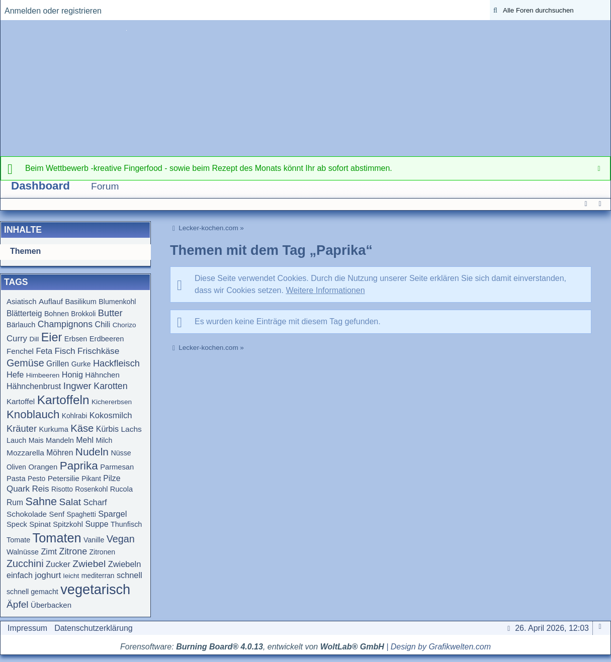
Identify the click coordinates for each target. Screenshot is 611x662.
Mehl (85, 440)
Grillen (57, 363)
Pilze (111, 478)
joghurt (48, 575)
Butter (110, 313)
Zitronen (103, 552)
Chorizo (124, 325)
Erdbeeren (107, 339)
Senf (57, 514)
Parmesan (117, 467)
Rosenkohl (91, 489)
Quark (18, 489)
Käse (82, 428)
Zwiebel (89, 563)
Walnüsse (23, 552)
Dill (34, 339)
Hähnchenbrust (34, 386)
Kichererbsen (112, 402)
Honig (72, 374)
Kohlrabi (74, 416)
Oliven (16, 467)
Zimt (49, 551)
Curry (17, 338)
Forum (105, 186)
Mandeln (60, 440)
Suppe (96, 524)
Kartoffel (21, 401)
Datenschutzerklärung (93, 628)
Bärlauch (21, 325)
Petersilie (63, 478)
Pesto (36, 479)
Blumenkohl (117, 302)
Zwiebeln (124, 564)
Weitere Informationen (325, 290)
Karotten (111, 386)
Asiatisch (21, 302)
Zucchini (25, 563)
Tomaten (57, 538)
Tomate (18, 540)
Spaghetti (81, 514)
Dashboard (40, 185)
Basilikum (81, 302)
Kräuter (22, 428)
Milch (104, 440)
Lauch (16, 440)
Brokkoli (83, 314)
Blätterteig (24, 313)
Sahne (41, 501)
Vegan (121, 538)
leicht (71, 576)
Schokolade (27, 514)
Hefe (15, 374)
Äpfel (18, 604)
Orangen (42, 467)
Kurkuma (53, 429)
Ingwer (77, 386)
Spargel (112, 514)
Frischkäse (98, 351)
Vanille (93, 540)
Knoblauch (33, 414)
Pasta (16, 479)
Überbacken (51, 605)
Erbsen (76, 339)
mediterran (98, 576)
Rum (15, 502)
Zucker (58, 564)
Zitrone (73, 551)
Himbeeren (43, 375)
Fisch (64, 351)
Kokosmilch (111, 415)
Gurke (81, 364)
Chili (103, 324)
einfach (20, 575)
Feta (44, 350)
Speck (17, 524)
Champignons (65, 324)
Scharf (95, 502)
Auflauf (51, 301)
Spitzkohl (68, 524)
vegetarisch (95, 589)
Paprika (79, 465)
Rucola (121, 489)
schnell (129, 575)
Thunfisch (126, 524)
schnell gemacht (32, 592)
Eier (51, 337)
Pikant (91, 479)
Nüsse (121, 453)
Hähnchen (102, 374)
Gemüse (25, 362)
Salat (70, 502)
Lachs (131, 429)
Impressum (27, 628)
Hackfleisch (116, 363)
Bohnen (56, 314)
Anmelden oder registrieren (53, 11)
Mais (36, 440)
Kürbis (107, 429)
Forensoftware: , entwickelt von (252, 646)
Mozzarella (25, 452)
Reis (40, 489)
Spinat (40, 524)
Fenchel (20, 351)
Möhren (59, 452)
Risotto (62, 489)
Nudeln (92, 451)
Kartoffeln (63, 400)
